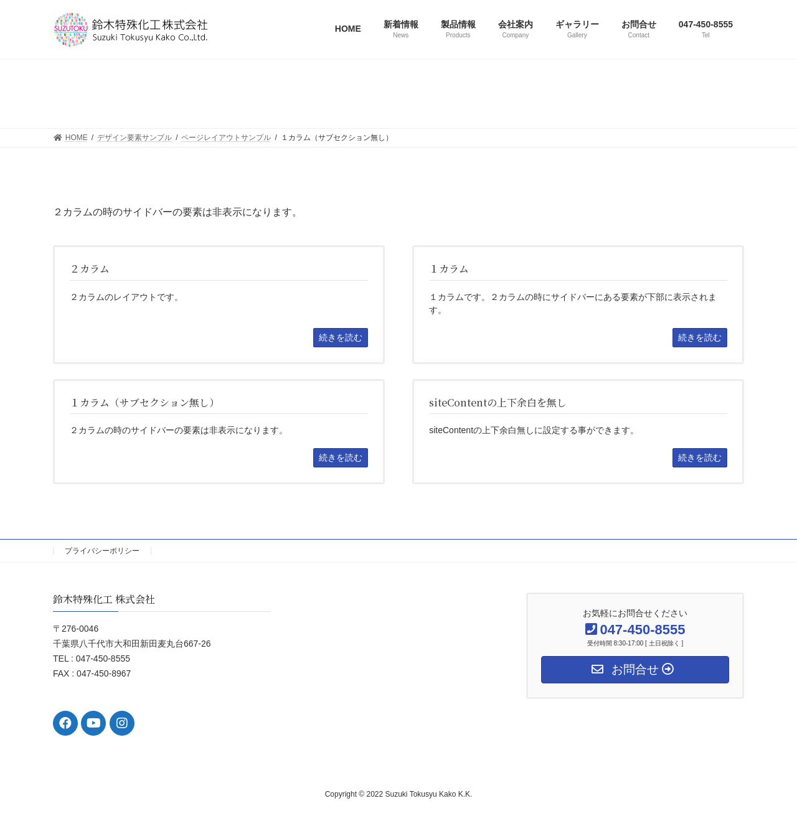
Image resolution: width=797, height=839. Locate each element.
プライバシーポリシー (102, 550)
